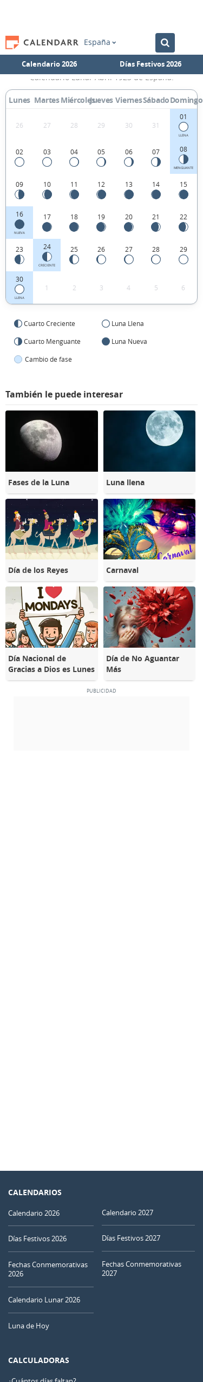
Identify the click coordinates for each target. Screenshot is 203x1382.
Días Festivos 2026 (150, 64)
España (100, 42)
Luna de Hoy (28, 1326)
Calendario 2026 (49, 64)
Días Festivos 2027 (131, 1238)
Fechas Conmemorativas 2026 (48, 1269)
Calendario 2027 (127, 1212)
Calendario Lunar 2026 (44, 1300)
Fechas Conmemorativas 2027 (141, 1268)
